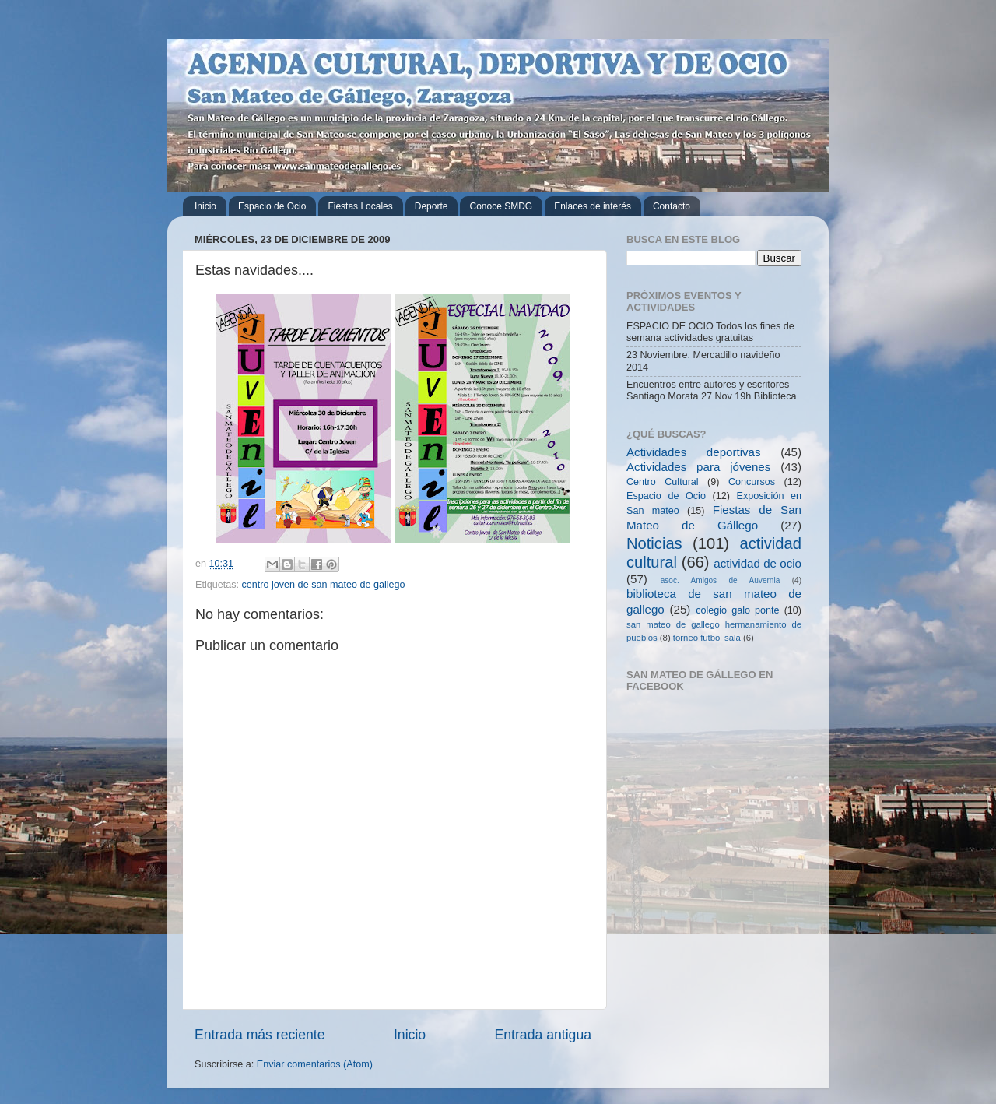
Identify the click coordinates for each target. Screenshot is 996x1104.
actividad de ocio (757, 563)
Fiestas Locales (360, 206)
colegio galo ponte (737, 610)
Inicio (205, 206)
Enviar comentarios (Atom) (315, 1064)
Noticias (654, 543)
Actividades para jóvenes (698, 466)
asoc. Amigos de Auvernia (720, 580)
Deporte (431, 206)
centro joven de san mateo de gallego (323, 584)
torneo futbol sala (707, 637)
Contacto (671, 206)
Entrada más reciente (260, 1034)
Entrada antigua (543, 1034)
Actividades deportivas (693, 452)
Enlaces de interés (592, 206)
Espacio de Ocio (272, 206)
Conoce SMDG (500, 206)
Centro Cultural (662, 481)
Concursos (751, 481)
